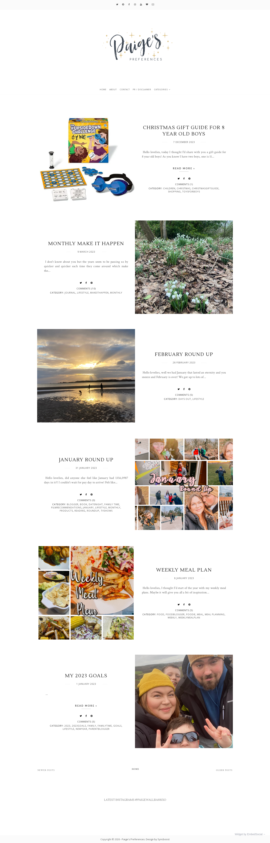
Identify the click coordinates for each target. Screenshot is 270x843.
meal (200, 614)
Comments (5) (184, 394)
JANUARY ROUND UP (86, 460)
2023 (67, 725)
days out (185, 399)
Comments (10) (86, 288)
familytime (105, 725)
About (113, 89)
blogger (72, 504)
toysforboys (191, 191)
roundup (93, 510)
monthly (116, 292)
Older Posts (224, 770)
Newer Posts (46, 770)
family (92, 725)
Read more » (184, 168)
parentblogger (99, 729)
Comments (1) (184, 184)
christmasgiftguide (205, 188)
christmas (183, 188)
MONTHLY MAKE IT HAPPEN (86, 243)
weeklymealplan (189, 617)
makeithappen (99, 292)
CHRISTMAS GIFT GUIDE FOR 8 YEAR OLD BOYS (184, 130)
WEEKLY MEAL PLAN (184, 570)
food (160, 614)
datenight (96, 504)
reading (80, 510)
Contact (125, 89)
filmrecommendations (66, 507)
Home (103, 89)
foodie (190, 614)
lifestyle (83, 292)
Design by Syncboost (158, 839)
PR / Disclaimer (142, 89)
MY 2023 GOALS (86, 676)
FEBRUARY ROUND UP (184, 354)
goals (117, 725)
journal (70, 292)
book (83, 504)
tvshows (107, 510)
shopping (174, 191)
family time (111, 504)
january (88, 507)
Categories (161, 89)
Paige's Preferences (133, 839)
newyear (81, 729)
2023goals (79, 725)
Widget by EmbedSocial (249, 834)
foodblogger (175, 614)
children (169, 188)
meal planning (215, 614)
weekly (172, 617)
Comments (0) (86, 500)
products (66, 510)
